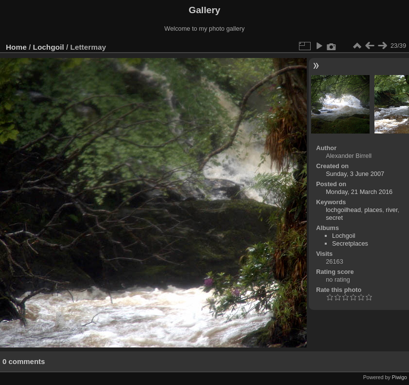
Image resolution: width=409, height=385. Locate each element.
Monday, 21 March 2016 (359, 191)
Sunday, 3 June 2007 (355, 173)
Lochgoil (48, 47)
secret (334, 217)
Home (16, 47)
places (373, 209)
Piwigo (399, 377)
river (391, 209)
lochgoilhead (343, 209)
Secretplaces (350, 243)
